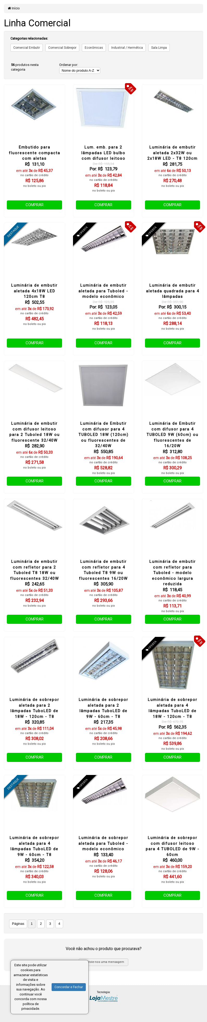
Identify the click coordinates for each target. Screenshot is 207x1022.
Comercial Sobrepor (62, 48)
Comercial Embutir (26, 48)
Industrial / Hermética (127, 48)
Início (14, 8)
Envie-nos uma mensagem (103, 962)
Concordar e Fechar (68, 987)
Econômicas (94, 48)
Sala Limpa (159, 48)
